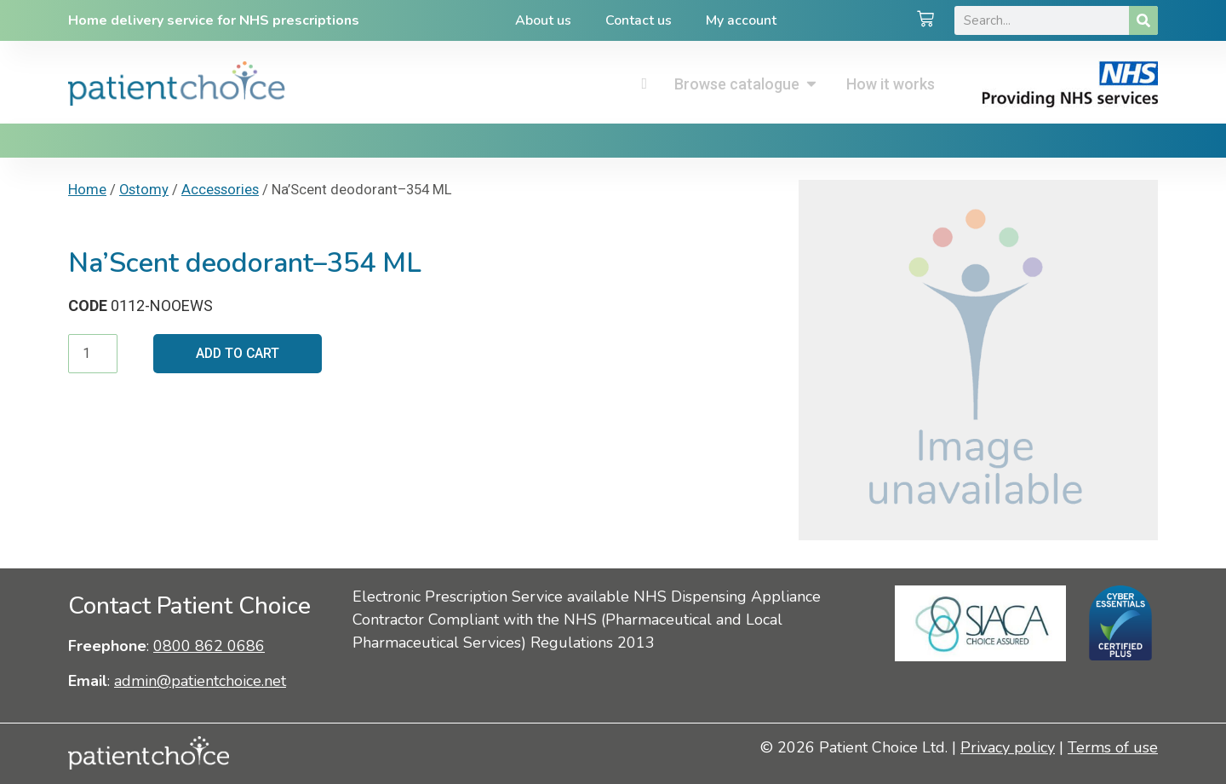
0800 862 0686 (209, 646)
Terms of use (1113, 747)
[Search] (1143, 20)
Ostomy (144, 190)
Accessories (220, 190)
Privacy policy (1007, 747)
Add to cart (239, 353)
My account (741, 20)
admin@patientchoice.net (200, 681)
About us (543, 20)
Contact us (638, 20)
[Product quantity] (92, 353)
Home (87, 190)
